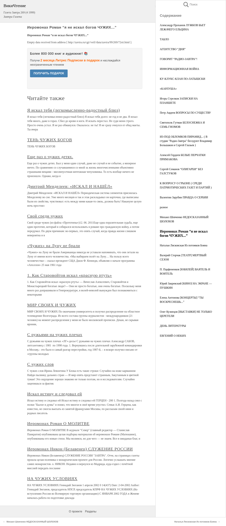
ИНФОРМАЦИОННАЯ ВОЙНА (179, 68)
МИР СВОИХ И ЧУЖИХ (51, 305)
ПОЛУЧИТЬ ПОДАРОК (49, 73)
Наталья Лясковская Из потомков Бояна (183, 245)
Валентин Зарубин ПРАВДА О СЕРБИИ (184, 197)
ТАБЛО (164, 39)
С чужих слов (40, 364)
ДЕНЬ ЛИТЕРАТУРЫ (173, 325)
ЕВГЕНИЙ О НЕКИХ (173, 335)
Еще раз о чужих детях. (50, 156)
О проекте (75, 511)
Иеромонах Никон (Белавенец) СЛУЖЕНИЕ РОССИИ (80, 449)
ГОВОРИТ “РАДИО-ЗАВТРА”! (178, 59)
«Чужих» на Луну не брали (53, 245)
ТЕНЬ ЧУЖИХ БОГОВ (49, 139)
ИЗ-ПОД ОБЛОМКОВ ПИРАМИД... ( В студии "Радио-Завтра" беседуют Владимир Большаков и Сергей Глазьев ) (186, 141)
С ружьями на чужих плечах (54, 334)
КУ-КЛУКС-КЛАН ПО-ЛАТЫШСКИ (182, 78)
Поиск (190, 4)
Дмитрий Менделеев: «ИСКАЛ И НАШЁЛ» (69, 186)
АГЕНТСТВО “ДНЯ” (173, 49)
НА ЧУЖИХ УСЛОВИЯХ (52, 478)
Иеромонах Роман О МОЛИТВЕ (58, 423)
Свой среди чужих (45, 216)
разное (164, 207)
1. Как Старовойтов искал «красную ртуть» (69, 275)
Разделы (90, 511)
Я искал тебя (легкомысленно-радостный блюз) (73, 110)
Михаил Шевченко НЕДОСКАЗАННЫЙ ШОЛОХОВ (32, 522)
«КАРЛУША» (168, 88)
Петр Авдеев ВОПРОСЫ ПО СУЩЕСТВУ (185, 112)
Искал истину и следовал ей (54, 394)
